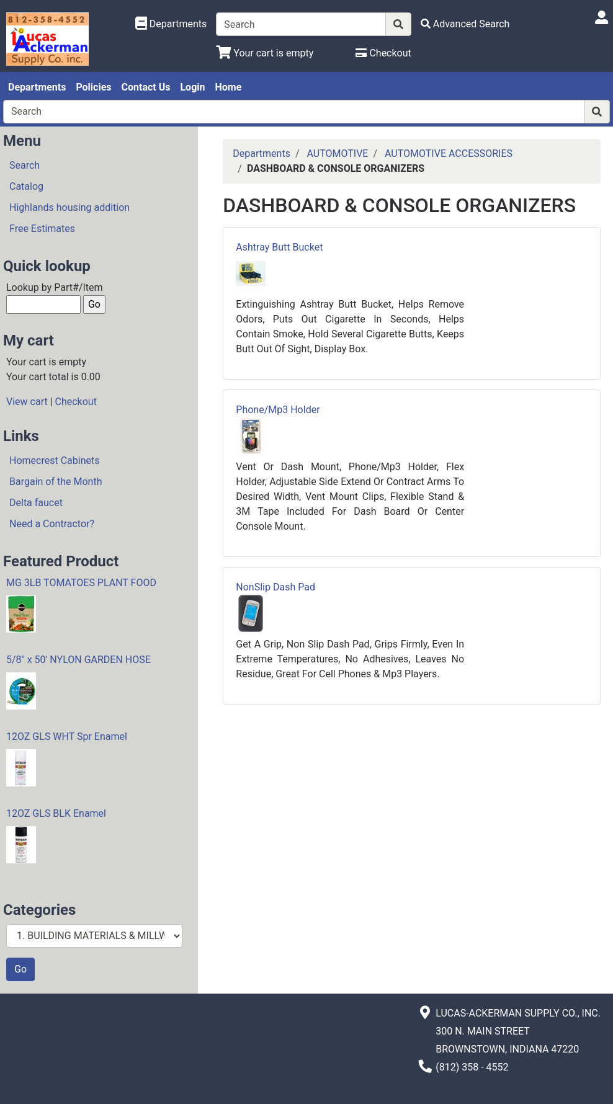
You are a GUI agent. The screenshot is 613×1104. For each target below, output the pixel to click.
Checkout (76, 401)
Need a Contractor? (51, 524)
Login (192, 87)
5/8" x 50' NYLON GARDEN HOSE (78, 660)
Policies (93, 87)
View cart (27, 401)
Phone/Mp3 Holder (278, 410)
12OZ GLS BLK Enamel (56, 813)
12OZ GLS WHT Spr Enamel (66, 736)
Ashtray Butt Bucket (279, 247)
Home (228, 87)
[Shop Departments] (171, 24)
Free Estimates (42, 228)
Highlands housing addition (69, 207)
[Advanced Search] (465, 24)
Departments (37, 87)
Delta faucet (36, 503)
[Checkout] (383, 53)
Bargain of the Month (55, 481)
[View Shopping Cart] (264, 53)
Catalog (26, 186)
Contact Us (146, 87)
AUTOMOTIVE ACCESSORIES (448, 153)
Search (24, 165)
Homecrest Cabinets (54, 460)
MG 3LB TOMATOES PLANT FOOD (81, 583)
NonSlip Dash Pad (275, 587)
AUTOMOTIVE (337, 153)
